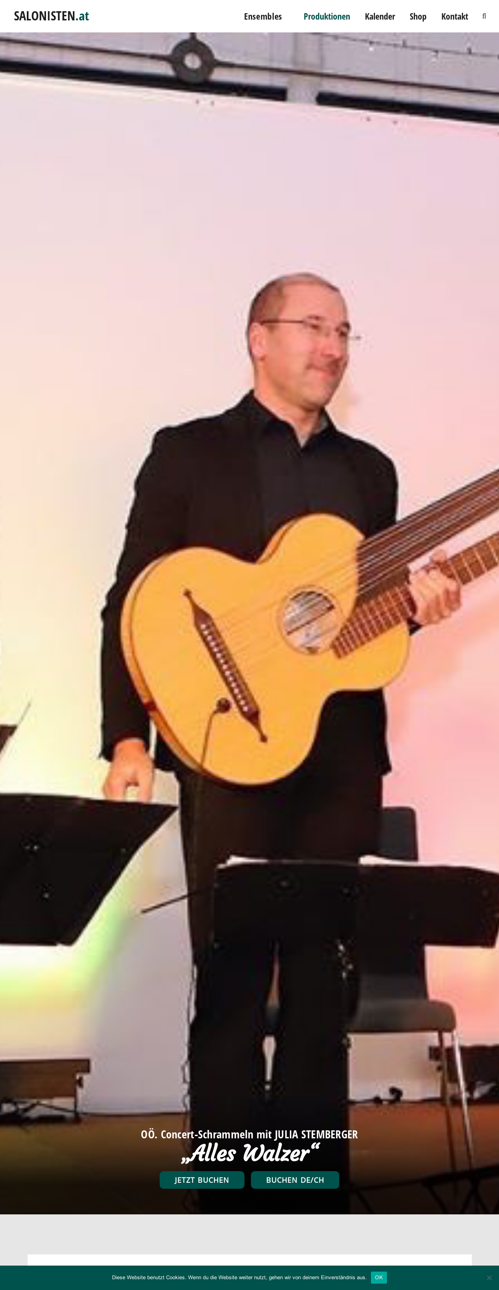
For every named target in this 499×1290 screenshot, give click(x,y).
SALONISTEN (51, 13)
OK (379, 1277)
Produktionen (327, 16)
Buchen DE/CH (295, 1180)
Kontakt (454, 16)
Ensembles (263, 16)
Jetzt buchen (202, 1180)
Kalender (380, 16)
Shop (418, 16)
